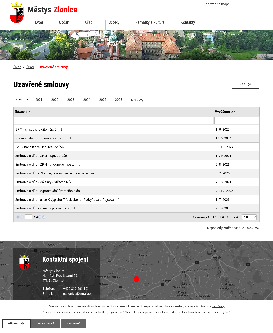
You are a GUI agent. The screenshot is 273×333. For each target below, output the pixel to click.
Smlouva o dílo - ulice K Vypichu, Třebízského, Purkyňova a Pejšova (68, 199)
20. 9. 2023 (223, 208)
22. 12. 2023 (224, 190)
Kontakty (188, 22)
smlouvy (137, 99)
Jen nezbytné (45, 323)
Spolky (114, 22)
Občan (64, 22)
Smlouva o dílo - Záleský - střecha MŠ (46, 182)
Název (21, 111)
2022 (54, 99)
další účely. (218, 306)
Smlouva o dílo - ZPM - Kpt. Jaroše (44, 155)
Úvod (39, 22)
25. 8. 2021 (223, 182)
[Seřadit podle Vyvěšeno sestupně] (235, 111)
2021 (38, 99)
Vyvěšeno (224, 111)
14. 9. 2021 (223, 155)
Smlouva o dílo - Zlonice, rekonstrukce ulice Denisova (58, 173)
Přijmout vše (16, 323)
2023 (70, 99)
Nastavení (73, 323)
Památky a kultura (150, 22)
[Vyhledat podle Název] (113, 120)
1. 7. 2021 (223, 199)
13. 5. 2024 (223, 138)
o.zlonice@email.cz (77, 293)
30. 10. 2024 (224, 147)
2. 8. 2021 (223, 164)
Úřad (89, 22)
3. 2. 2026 (223, 173)
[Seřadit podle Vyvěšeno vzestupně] (235, 110)
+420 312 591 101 (76, 288)
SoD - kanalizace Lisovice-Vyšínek (43, 147)
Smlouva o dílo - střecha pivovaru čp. (46, 208)
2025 (102, 99)
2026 (118, 99)
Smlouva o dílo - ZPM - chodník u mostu (48, 164)
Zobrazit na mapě (217, 4)
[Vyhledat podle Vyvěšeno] (236, 120)
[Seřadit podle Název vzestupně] (29, 110)
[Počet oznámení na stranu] (249, 217)
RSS (245, 84)
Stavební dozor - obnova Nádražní (44, 138)
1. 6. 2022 (223, 129)
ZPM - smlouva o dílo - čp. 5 (39, 129)
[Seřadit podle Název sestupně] (29, 111)
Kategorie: (21, 99)
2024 (86, 99)
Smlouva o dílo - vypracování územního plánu (52, 190)
